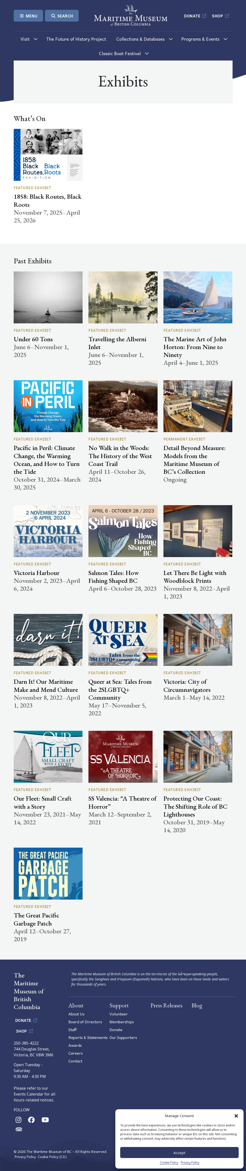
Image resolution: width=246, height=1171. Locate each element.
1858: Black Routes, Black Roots (47, 200)
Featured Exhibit (32, 188)
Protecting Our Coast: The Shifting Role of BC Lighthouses (195, 806)
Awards (75, 1045)
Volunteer (118, 1014)
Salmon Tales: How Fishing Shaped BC (113, 576)
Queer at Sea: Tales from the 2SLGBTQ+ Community (120, 689)
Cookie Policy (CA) (52, 1156)
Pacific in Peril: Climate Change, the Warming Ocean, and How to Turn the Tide (47, 459)
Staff (72, 1029)
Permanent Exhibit (184, 439)
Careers (75, 1053)
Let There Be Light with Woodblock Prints (194, 576)
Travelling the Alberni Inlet (117, 343)
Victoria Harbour (37, 572)
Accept (179, 1152)
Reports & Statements (88, 1037)
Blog (197, 1005)
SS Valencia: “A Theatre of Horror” (122, 802)
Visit (25, 38)
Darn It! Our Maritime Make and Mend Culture (46, 685)
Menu (28, 15)
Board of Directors (85, 1021)
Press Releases (166, 1005)
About (76, 1005)
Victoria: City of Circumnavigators (187, 685)
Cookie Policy (169, 1162)
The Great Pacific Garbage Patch (36, 919)
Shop (221, 15)
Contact (75, 1061)
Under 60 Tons (33, 339)
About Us (76, 1014)
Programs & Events (200, 38)
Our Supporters (123, 1037)
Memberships (121, 1021)
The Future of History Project (76, 38)
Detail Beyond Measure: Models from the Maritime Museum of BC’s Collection (194, 459)
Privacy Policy (190, 1162)
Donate (195, 15)
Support (119, 1005)
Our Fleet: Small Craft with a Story (43, 802)
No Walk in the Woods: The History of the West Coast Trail (120, 455)
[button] (236, 1115)
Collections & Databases (140, 38)
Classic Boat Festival (120, 53)
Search (61, 15)
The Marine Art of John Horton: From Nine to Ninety (194, 347)
